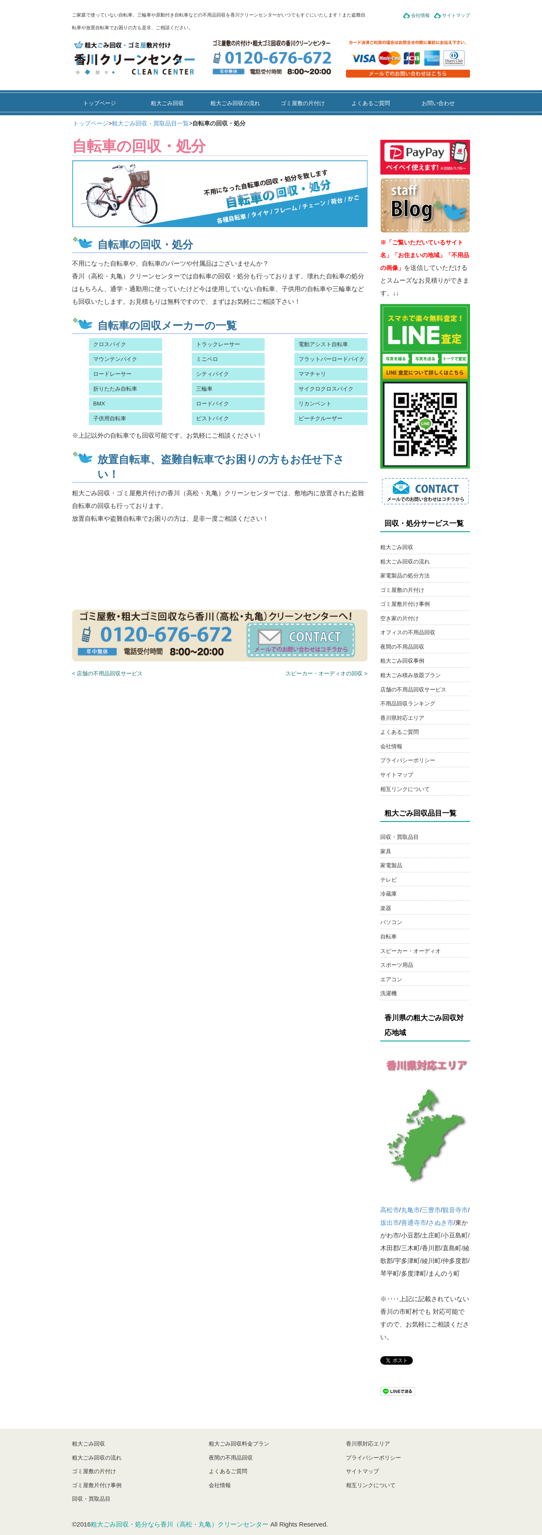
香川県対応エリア (402, 718)
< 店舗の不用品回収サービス (107, 673)
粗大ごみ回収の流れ (235, 103)
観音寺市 (455, 1209)
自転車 (388, 936)
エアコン (391, 979)
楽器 (385, 908)
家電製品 (391, 865)
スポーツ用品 (396, 965)
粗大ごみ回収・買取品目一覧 (150, 123)
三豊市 (431, 1209)
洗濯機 (388, 993)
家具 (385, 851)
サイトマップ (456, 15)
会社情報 (420, 15)
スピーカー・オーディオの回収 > (326, 673)
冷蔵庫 (388, 894)
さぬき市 (441, 1222)
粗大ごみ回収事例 (402, 661)
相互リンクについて (405, 789)
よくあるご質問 (370, 103)
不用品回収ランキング (407, 703)
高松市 (389, 1209)
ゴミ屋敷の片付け (303, 103)
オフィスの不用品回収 (407, 632)
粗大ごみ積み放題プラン (410, 675)
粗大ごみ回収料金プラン (239, 1444)
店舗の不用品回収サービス (413, 689)
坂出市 (389, 1222)
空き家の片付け (399, 618)
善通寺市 (413, 1222)
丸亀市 (410, 1209)
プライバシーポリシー (407, 760)
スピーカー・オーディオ (410, 951)
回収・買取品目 (399, 837)
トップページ (99, 103)
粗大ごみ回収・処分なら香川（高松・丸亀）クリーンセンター (179, 1524)
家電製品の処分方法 (405, 575)
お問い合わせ (438, 103)
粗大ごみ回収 (167, 103)
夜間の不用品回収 (402, 647)
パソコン (391, 922)
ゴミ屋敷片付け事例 (405, 604)
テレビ (388, 880)
